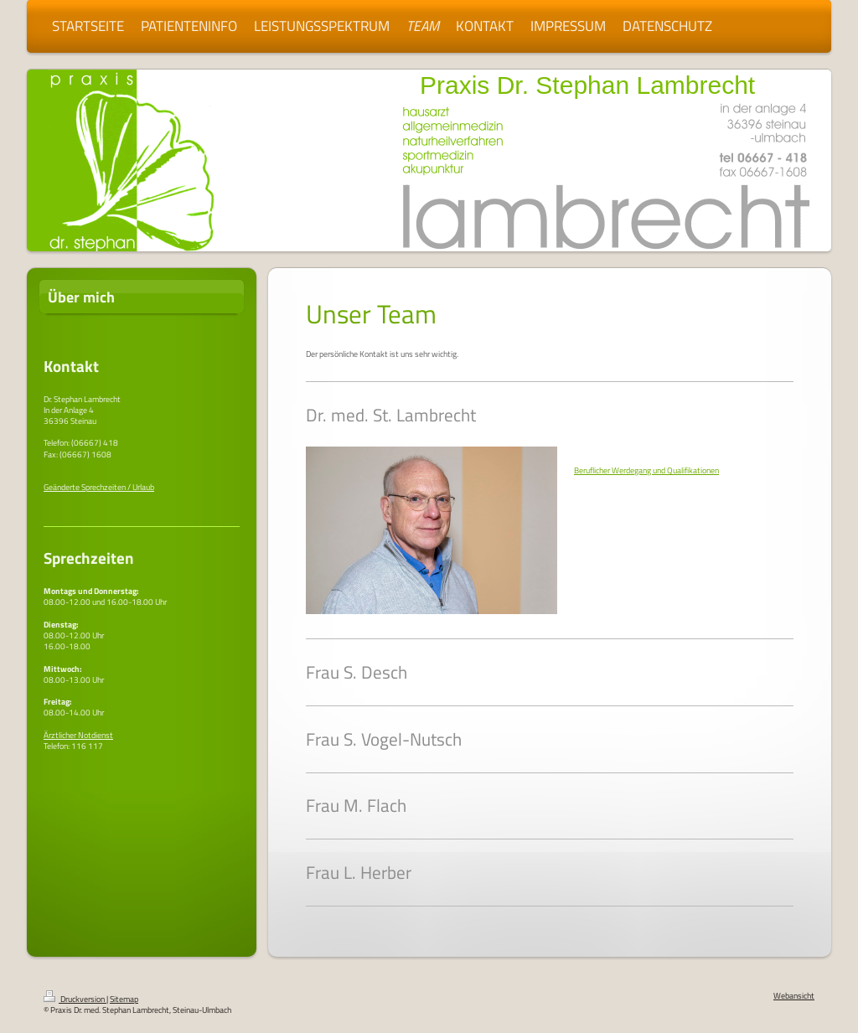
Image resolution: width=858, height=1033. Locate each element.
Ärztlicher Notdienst (78, 735)
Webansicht (793, 995)
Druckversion (75, 999)
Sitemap (124, 999)
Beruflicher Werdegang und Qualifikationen (646, 470)
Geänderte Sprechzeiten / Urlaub (99, 487)
